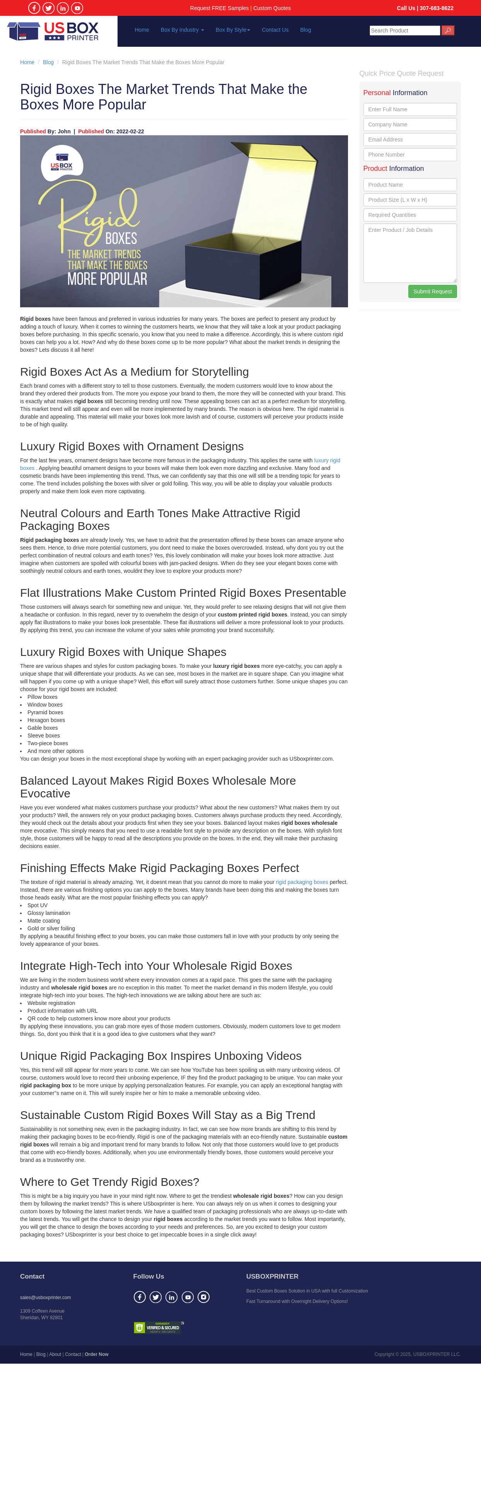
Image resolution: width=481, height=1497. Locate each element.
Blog (305, 30)
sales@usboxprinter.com (45, 1297)
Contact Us (275, 30)
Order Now (96, 1354)
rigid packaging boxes (302, 882)
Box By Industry (182, 30)
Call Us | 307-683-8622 (425, 8)
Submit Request (432, 291)
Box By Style (233, 30)
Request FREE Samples (219, 8)
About (55, 1354)
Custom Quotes (272, 8)
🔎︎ (448, 30)
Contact (73, 1354)
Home (142, 30)
